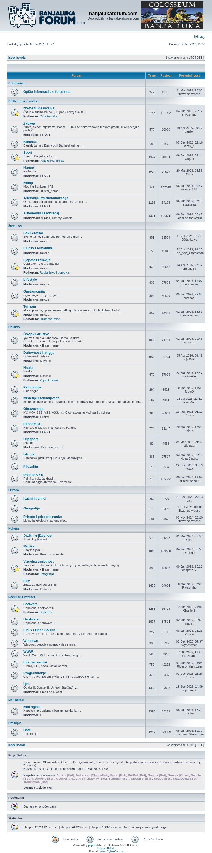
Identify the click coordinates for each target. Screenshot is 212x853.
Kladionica (48, 160)
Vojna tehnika (49, 380)
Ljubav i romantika (38, 248)
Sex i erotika (33, 233)
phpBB (92, 845)
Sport (27, 153)
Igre (26, 684)
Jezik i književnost (37, 536)
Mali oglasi (16, 699)
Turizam (29, 307)
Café (27, 730)
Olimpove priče (50, 319)
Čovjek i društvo (36, 334)
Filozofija (30, 466)
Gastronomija (34, 291)
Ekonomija (31, 424)
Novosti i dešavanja (38, 108)
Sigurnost (46, 612)
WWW (28, 652)
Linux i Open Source (39, 630)
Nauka (28, 368)
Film (26, 581)
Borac (60, 160)
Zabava (29, 123)
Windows (30, 641)
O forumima (16, 83)
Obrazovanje (33, 409)
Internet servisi (35, 662)
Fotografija (47, 574)
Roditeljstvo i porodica (55, 272)
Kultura (13, 528)
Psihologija (32, 387)
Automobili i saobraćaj (41, 213)
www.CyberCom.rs (111, 851)
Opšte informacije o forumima (46, 92)
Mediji (28, 183)
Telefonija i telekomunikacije (45, 198)
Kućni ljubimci (34, 498)
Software (30, 604)
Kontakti (30, 142)
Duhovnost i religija (38, 353)
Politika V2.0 (33, 475)
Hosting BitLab (106, 848)
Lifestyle (30, 280)
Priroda (13, 490)
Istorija (28, 454)
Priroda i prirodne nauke (42, 517)
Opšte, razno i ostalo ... (24, 101)
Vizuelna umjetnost (38, 561)
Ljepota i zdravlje (36, 260)
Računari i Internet (21, 597)
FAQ (199, 37)
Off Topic (14, 723)
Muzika (29, 546)
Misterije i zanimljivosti (41, 398)
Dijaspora (31, 439)
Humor (28, 168)
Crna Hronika (49, 116)
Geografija (31, 508)
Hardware (31, 619)
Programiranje (34, 673)
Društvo (14, 327)
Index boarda (16, 57)
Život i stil (15, 226)
